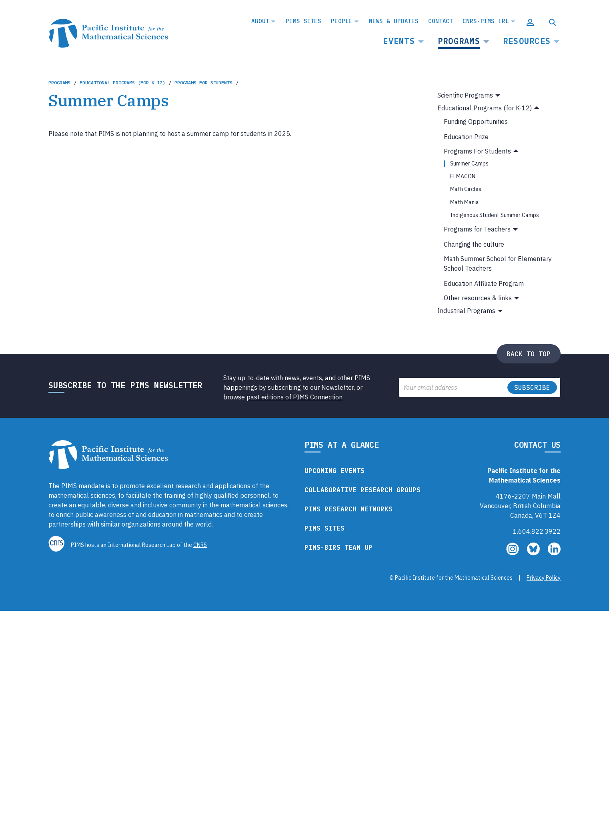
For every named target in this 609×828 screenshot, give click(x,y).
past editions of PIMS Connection (294, 397)
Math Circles (465, 189)
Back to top (529, 354)
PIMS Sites (303, 21)
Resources (527, 41)
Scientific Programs (465, 95)
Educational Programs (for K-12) (122, 83)
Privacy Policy (544, 577)
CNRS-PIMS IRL (486, 21)
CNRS (200, 545)
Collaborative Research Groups (362, 490)
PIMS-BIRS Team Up (338, 547)
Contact (440, 21)
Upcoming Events (334, 471)
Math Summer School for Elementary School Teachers (498, 263)
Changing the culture (474, 244)
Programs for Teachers (477, 229)
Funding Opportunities (476, 122)
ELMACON (462, 176)
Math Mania (464, 202)
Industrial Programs (466, 311)
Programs (459, 41)
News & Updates (394, 21)
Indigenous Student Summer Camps (494, 215)
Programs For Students (203, 83)
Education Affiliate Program (484, 283)
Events (399, 41)
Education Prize (466, 137)
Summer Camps (469, 163)
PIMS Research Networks (348, 509)
